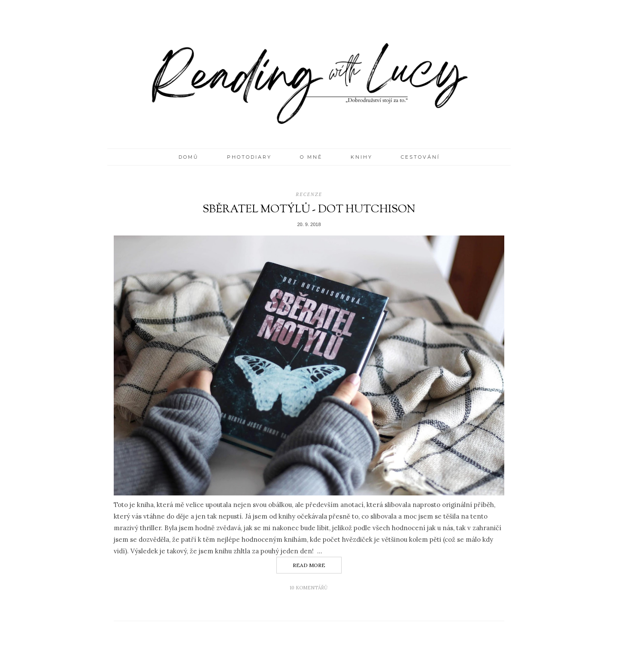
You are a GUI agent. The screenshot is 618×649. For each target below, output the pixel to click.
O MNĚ (311, 157)
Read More (309, 565)
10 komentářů (309, 588)
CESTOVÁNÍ (420, 157)
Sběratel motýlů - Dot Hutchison (309, 209)
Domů (189, 157)
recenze (309, 194)
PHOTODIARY (249, 157)
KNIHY (362, 157)
